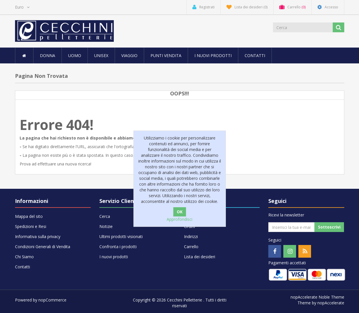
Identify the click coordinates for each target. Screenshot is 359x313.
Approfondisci (179, 219)
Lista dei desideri (199, 256)
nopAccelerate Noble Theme (317, 297)
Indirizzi (191, 236)
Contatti (255, 55)
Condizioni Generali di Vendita (42, 246)
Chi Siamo (24, 256)
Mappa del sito (29, 216)
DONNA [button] (47, 55)
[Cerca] (303, 27)
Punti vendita (165, 55)
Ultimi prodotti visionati (121, 236)
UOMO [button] (74, 55)
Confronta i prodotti (118, 246)
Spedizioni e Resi (30, 226)
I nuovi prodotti (213, 55)
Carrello (191, 246)
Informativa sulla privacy (37, 236)
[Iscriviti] (291, 227)
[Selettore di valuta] (22, 7)
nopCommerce (52, 300)
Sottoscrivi (329, 227)
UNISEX (101, 55)
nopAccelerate (330, 303)
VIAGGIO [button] (129, 55)
